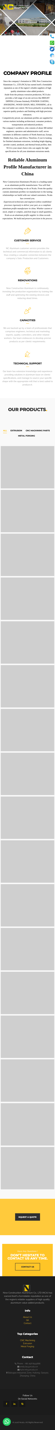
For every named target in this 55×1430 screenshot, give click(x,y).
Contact (27, 1323)
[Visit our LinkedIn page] (14, 1404)
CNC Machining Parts (38, 430)
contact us (27, 1267)
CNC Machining (27, 1340)
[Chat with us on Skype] (22, 1404)
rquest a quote (27, 1217)
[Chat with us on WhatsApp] (7, 1422)
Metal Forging (26, 436)
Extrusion (16, 430)
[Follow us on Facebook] (6, 1404)
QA (27, 1320)
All (5, 430)
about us (27, 1317)
